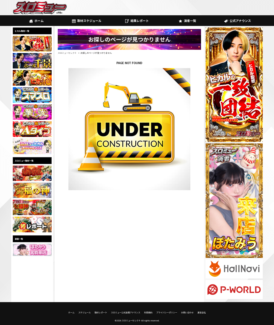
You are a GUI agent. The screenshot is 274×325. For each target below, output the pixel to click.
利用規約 (148, 312)
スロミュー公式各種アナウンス (125, 312)
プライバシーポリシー (166, 312)
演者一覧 (187, 20)
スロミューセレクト (67, 52)
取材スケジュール (86, 20)
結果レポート (137, 20)
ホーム (36, 20)
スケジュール (84, 312)
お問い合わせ (187, 312)
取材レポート (101, 312)
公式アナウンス (237, 20)
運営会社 (201, 312)
